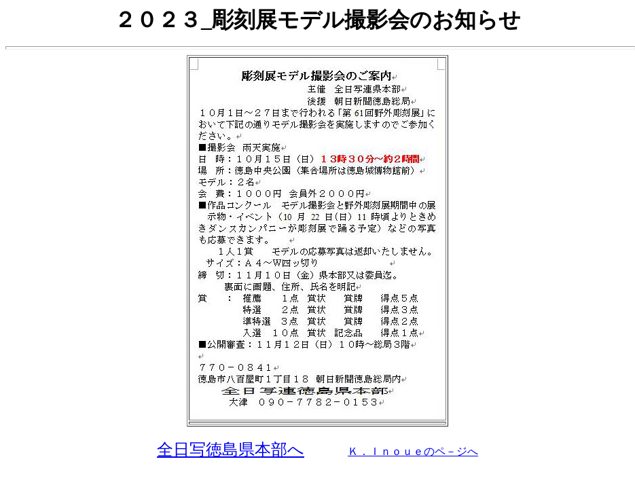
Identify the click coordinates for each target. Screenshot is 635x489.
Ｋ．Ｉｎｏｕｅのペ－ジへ (413, 451)
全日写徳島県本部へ (230, 449)
